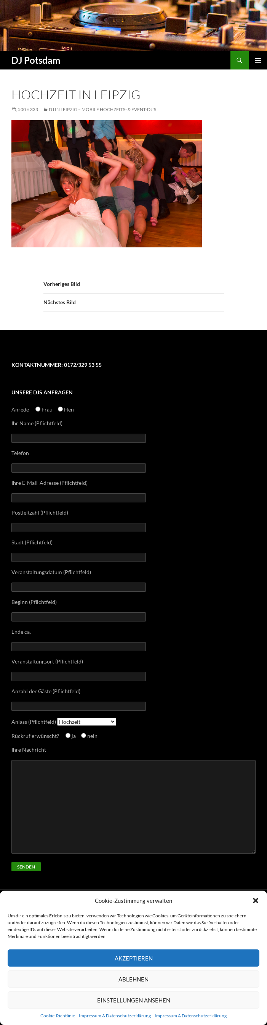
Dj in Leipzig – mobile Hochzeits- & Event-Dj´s (102, 109)
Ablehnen (133, 979)
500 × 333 (28, 109)
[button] (255, 900)
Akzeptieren (134, 958)
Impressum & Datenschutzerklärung (115, 1016)
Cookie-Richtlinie (57, 1016)
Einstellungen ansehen (133, 1000)
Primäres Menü (258, 60)
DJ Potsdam (35, 60)
